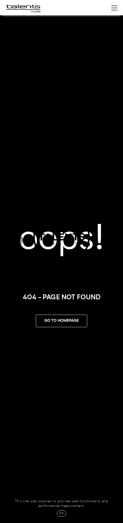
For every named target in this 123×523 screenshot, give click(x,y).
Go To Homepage (61, 321)
